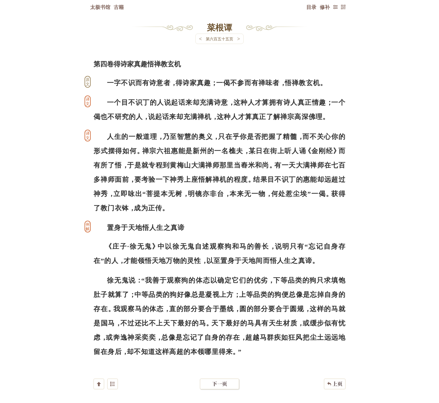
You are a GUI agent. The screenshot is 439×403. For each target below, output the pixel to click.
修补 (325, 7)
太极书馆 (100, 7)
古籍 (119, 7)
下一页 (219, 369)
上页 (334, 369)
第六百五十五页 (219, 38)
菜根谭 (219, 27)
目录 (311, 7)
